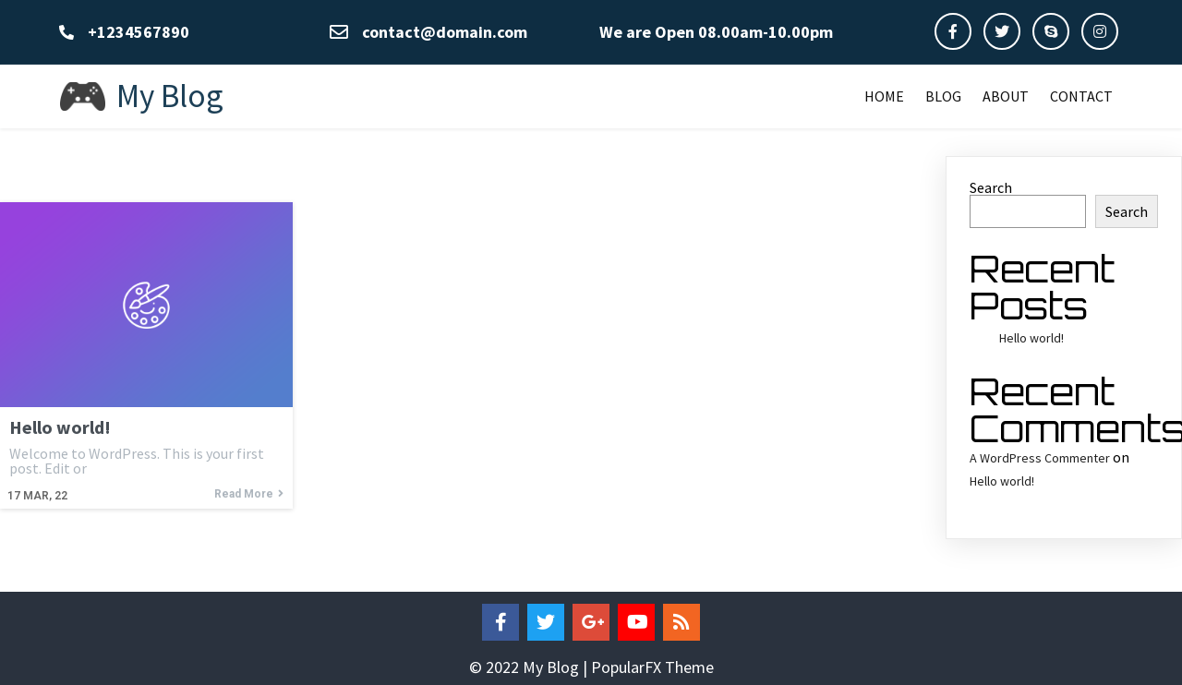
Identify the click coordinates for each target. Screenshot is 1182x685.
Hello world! (1031, 338)
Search (991, 187)
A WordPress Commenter (1040, 458)
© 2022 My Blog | (530, 667)
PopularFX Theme (652, 667)
